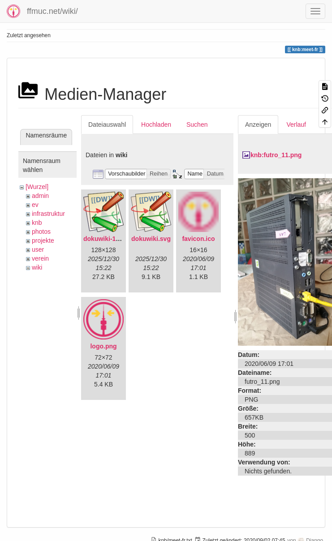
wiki (37, 267)
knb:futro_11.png (276, 155)
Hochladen (156, 124)
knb (37, 222)
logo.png (103, 346)
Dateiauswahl (107, 124)
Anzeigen (258, 124)
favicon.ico (198, 238)
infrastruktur (48, 213)
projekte (43, 240)
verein (40, 258)
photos (41, 231)
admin (40, 195)
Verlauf (296, 124)
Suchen (196, 124)
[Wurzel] (37, 186)
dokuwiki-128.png (109, 238)
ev (35, 204)
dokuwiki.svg (151, 238)
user (38, 249)
